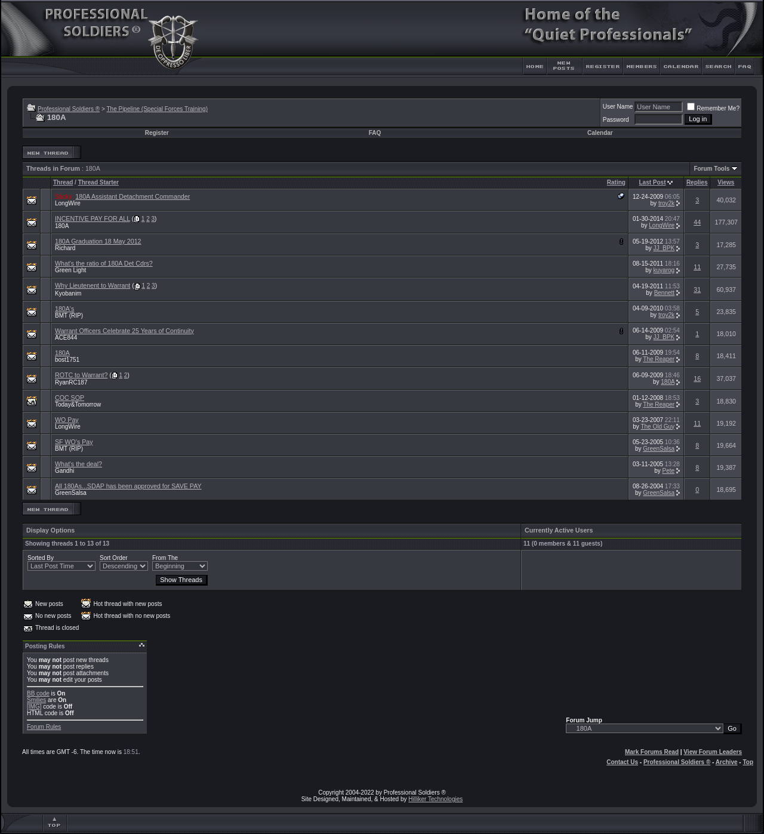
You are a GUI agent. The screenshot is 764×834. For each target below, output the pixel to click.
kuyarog (664, 270)
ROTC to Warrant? (81, 374)
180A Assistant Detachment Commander (132, 196)
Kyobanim (68, 293)
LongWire (68, 203)
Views (725, 182)
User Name (618, 106)
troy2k (666, 203)
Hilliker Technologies (435, 799)
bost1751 (67, 359)
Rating (616, 182)
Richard (65, 248)
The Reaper (658, 359)
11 (697, 266)
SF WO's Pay (74, 441)
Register (157, 133)
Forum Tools (711, 168)
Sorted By (40, 558)
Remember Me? (713, 108)
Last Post (652, 182)
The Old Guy (657, 426)
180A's (64, 308)
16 (697, 378)
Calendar (600, 133)
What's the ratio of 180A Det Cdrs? (104, 263)
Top (748, 762)
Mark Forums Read (652, 752)
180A (62, 226)
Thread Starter (98, 182)
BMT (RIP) (69, 315)
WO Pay (67, 419)
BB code (38, 693)
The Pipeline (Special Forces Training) (157, 109)
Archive (727, 762)
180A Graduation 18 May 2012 (98, 241)
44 (697, 222)
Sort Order (114, 558)
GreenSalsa (658, 448)
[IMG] (34, 706)
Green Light (70, 270)
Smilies (36, 700)
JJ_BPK (664, 248)
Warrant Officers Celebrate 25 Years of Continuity (124, 330)
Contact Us (622, 762)
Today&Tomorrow (78, 404)
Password (616, 119)
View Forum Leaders (712, 752)
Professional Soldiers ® (69, 109)
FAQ (375, 133)
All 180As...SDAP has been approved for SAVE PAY (128, 486)
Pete (669, 470)
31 (697, 289)
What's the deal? (78, 463)
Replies (697, 182)
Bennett (664, 293)
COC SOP (69, 397)
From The (165, 558)
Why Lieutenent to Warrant (92, 285)
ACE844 (66, 337)
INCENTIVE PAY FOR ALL (92, 218)
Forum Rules (44, 727)
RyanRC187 (71, 382)
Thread (63, 182)
